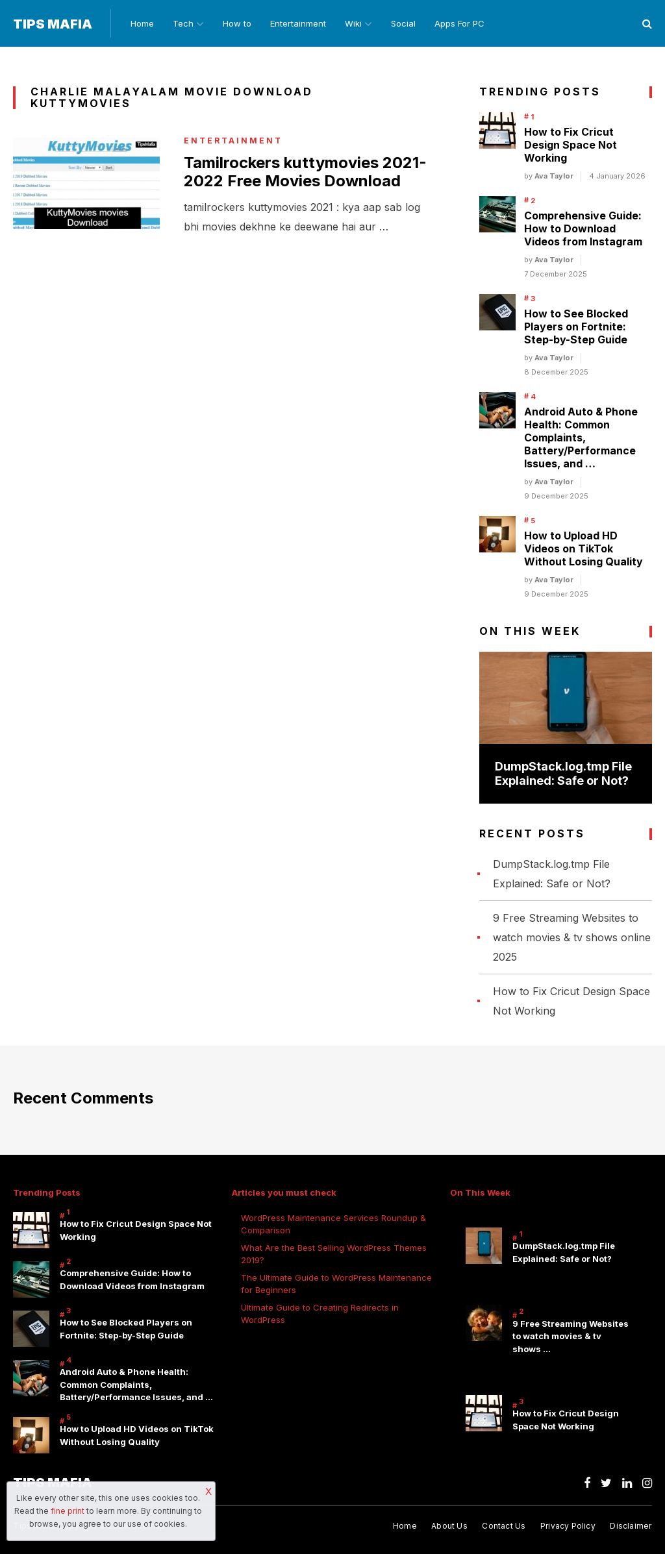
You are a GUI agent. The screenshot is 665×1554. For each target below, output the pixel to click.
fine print (67, 1511)
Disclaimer (630, 1526)
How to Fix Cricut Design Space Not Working (570, 144)
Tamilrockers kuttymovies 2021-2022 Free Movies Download (305, 172)
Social (403, 23)
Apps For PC (459, 23)
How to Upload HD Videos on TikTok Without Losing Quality (583, 548)
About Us (449, 1526)
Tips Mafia (52, 24)
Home (142, 23)
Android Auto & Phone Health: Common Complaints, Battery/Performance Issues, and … (581, 437)
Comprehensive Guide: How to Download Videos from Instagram (583, 228)
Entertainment (298, 23)
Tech (183, 23)
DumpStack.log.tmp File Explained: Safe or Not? (563, 773)
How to (237, 23)
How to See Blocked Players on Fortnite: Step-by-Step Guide (576, 326)
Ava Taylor (553, 175)
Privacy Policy (568, 1526)
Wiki (353, 23)
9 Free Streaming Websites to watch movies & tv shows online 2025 (572, 937)
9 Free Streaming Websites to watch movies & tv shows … (570, 1336)
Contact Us (503, 1526)
